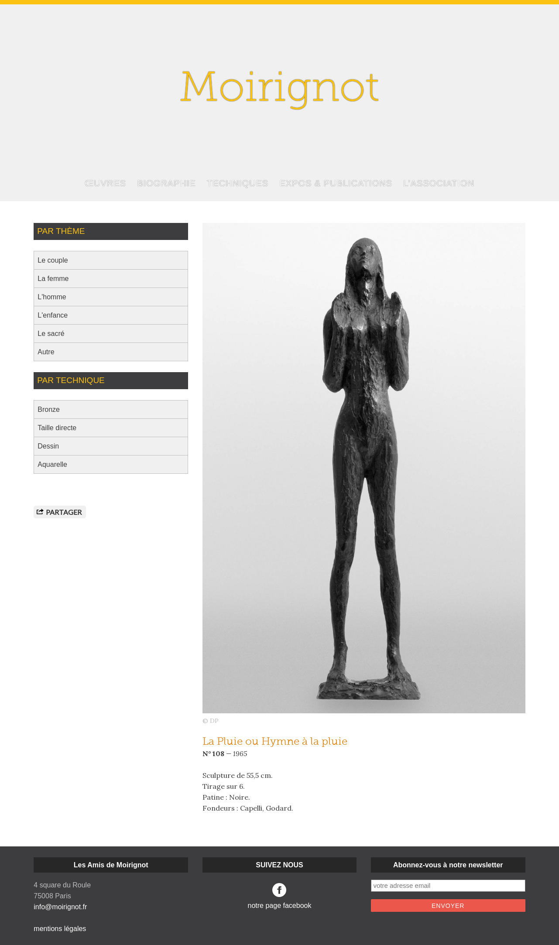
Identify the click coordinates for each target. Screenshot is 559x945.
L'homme (52, 297)
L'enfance (53, 315)
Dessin (48, 446)
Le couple (53, 260)
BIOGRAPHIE (166, 183)
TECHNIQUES (237, 183)
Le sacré (51, 333)
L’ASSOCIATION (438, 183)
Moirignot (279, 91)
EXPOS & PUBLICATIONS (335, 183)
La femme (53, 278)
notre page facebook (280, 896)
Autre (46, 352)
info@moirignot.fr (60, 907)
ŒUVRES (105, 183)
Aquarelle (52, 464)
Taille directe (57, 427)
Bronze (49, 409)
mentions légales (60, 928)
